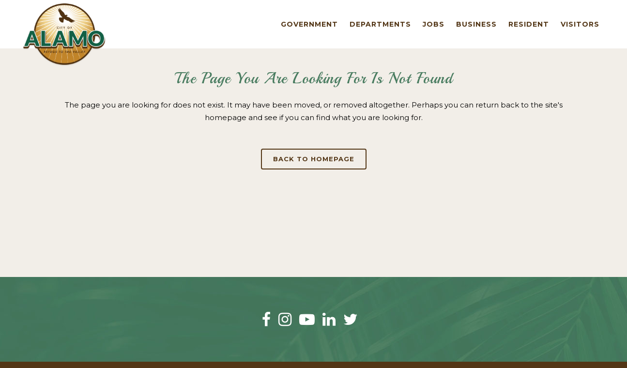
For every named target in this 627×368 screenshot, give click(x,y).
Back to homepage (313, 159)
